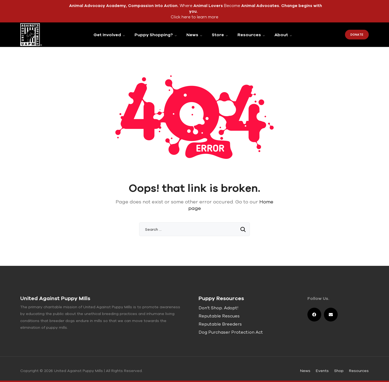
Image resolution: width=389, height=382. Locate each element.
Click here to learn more (194, 17)
